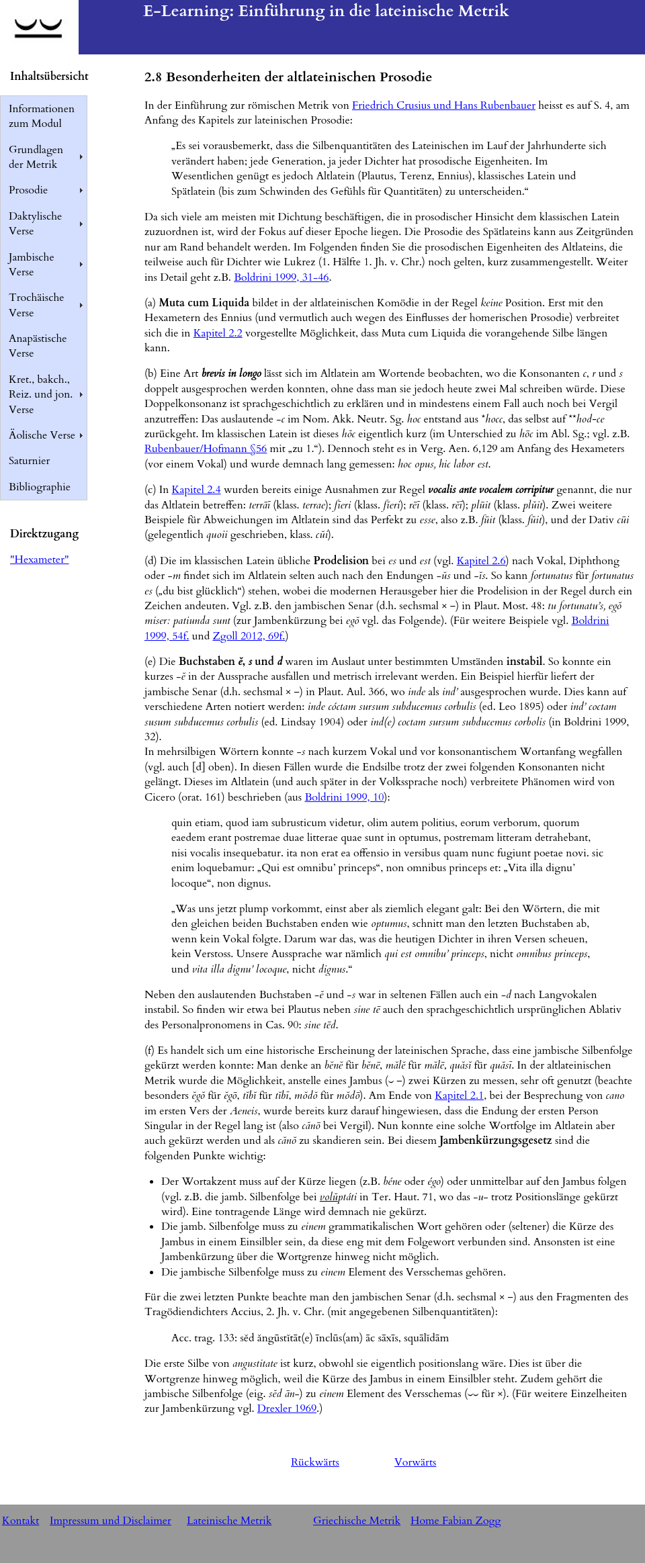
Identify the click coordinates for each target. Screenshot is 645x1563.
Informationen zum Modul (42, 116)
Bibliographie (40, 487)
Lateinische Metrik (229, 1520)
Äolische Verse (42, 435)
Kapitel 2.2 (218, 333)
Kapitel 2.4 (196, 489)
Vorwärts (415, 1462)
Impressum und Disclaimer (110, 1520)
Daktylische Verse (35, 223)
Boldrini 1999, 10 (344, 797)
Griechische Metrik (356, 1520)
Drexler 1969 (286, 1408)
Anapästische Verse (38, 346)
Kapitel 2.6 (481, 560)
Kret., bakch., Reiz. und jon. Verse (41, 394)
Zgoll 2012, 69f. (248, 636)
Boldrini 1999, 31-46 (281, 277)
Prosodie (28, 190)
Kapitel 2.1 (459, 1095)
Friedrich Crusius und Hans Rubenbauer (443, 105)
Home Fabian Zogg (456, 1520)
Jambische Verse (31, 264)
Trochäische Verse (36, 305)
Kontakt (20, 1520)
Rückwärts (315, 1462)
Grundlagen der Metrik (36, 157)
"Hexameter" (39, 559)
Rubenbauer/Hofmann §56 (205, 448)
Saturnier (29, 460)
